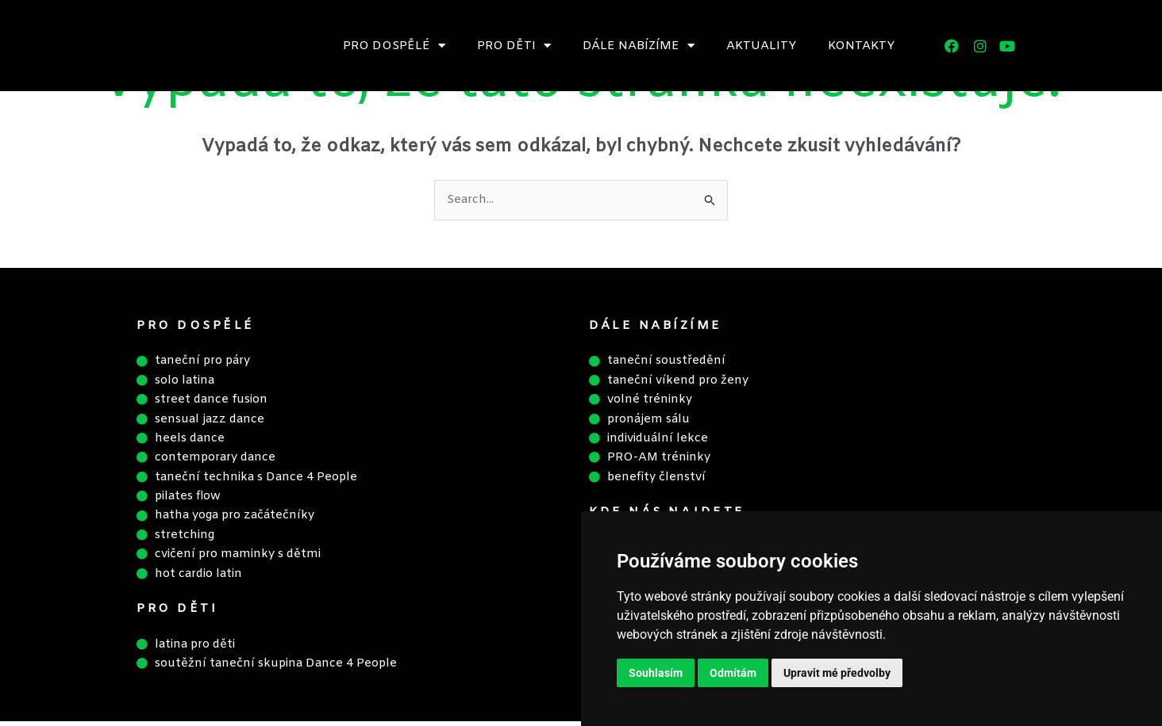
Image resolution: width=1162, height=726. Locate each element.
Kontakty (861, 46)
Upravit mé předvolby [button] (837, 673)
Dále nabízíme (639, 45)
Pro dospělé (394, 45)
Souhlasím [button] (656, 673)
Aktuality (761, 46)
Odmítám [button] (733, 673)
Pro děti (514, 45)
